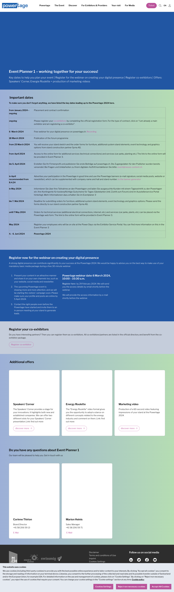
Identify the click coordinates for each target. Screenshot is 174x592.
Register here (69, 284)
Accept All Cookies (160, 588)
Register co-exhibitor (21, 344)
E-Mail (69, 532)
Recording (91, 131)
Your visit (116, 6)
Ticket (151, 6)
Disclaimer (94, 552)
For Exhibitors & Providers (94, 6)
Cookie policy (138, 581)
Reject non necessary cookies (131, 588)
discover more (22, 428)
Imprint (92, 558)
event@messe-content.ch (129, 167)
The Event (59, 6)
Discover (73, 6)
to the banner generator (129, 179)
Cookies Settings (97, 561)
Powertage (44, 6)
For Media (130, 6)
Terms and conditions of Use (102, 555)
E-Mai (16, 532)
